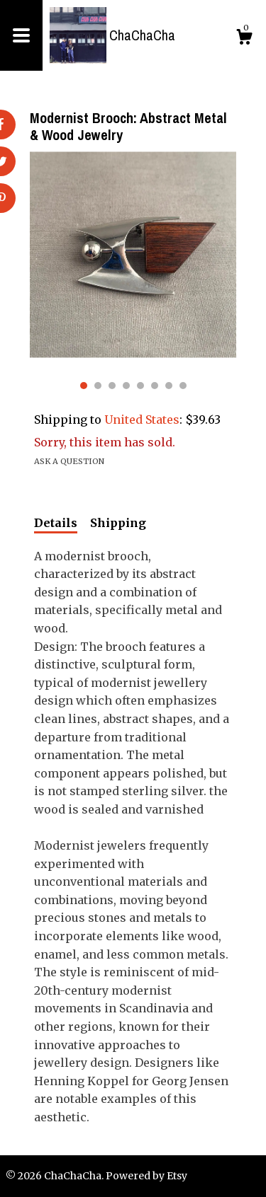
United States (141, 419)
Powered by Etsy (146, 1175)
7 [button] (168, 385)
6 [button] (154, 385)
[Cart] (244, 39)
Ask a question (69, 461)
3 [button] (112, 385)
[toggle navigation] (21, 35)
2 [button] (97, 385)
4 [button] (126, 385)
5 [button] (140, 385)
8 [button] (183, 385)
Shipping (118, 523)
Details (55, 523)
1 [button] (83, 385)
